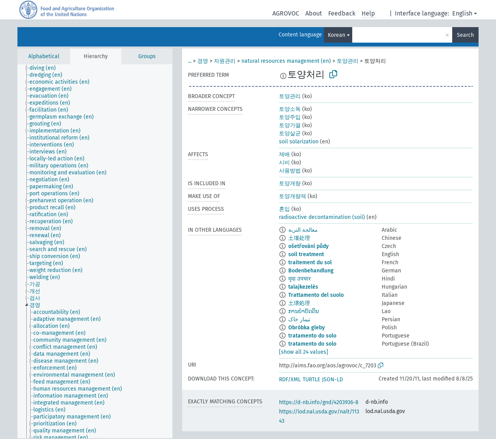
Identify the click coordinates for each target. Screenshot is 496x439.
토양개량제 (292, 196)
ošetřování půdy (308, 246)
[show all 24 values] (303, 352)
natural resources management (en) (286, 61)
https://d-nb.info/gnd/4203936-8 (318, 402)
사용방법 (290, 170)
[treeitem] (46, 68)
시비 (284, 162)
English (462, 13)
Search (465, 35)
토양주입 (290, 117)
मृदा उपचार (299, 278)
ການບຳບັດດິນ (303, 311)
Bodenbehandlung (311, 270)
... (189, 61)
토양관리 (347, 61)
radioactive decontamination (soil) (322, 217)
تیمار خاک (299, 319)
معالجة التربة (303, 230)
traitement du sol (310, 262)
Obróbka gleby (306, 327)
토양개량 (290, 183)
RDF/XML (290, 379)
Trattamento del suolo (316, 295)
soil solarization (299, 141)
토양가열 (290, 125)
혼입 (284, 209)
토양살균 (290, 133)
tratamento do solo (312, 335)
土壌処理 (299, 303)
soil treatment (306, 254)
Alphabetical (43, 56)
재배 (284, 154)
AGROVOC (285, 13)
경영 (202, 61)
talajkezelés (303, 287)
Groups (147, 56)
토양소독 (290, 109)
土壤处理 (299, 238)
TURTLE (311, 379)
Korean (336, 35)
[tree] (94, 251)
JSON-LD (332, 379)
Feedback (341, 13)
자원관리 (225, 61)
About (313, 13)
